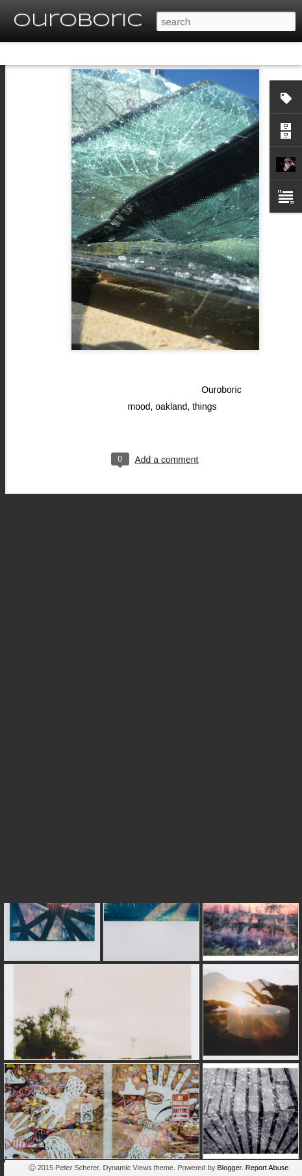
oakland (171, 360)
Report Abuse (267, 1167)
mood (139, 360)
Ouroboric (221, 343)
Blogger (229, 1167)
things (204, 360)
